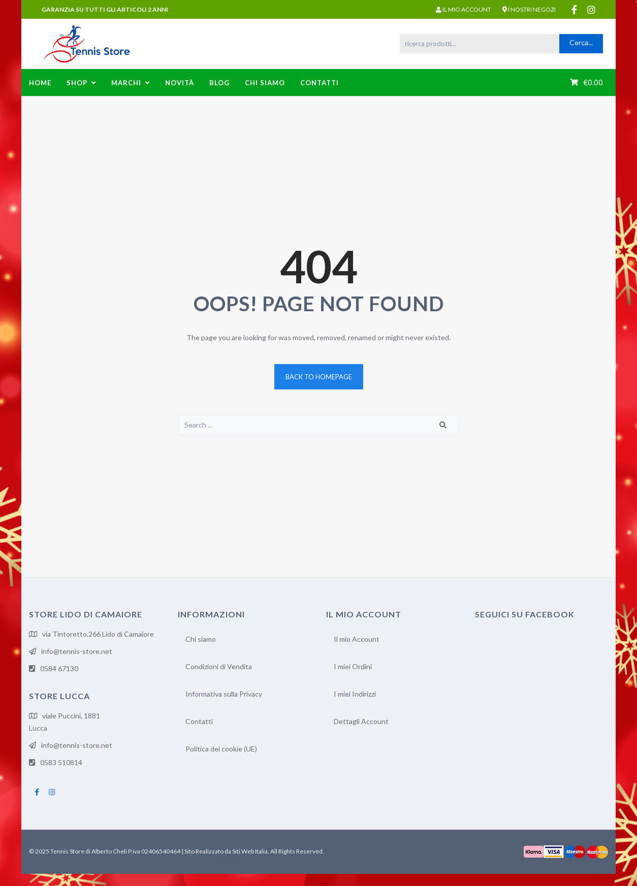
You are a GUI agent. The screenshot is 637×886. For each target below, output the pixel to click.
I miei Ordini (353, 666)
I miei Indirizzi (355, 694)
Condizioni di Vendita (218, 666)
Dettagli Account (361, 721)
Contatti (199, 721)
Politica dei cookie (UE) (221, 748)
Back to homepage (318, 377)
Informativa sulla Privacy (223, 694)
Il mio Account (356, 639)
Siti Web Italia (250, 851)
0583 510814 (61, 762)
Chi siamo (200, 639)
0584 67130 (59, 668)
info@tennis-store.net (76, 651)
